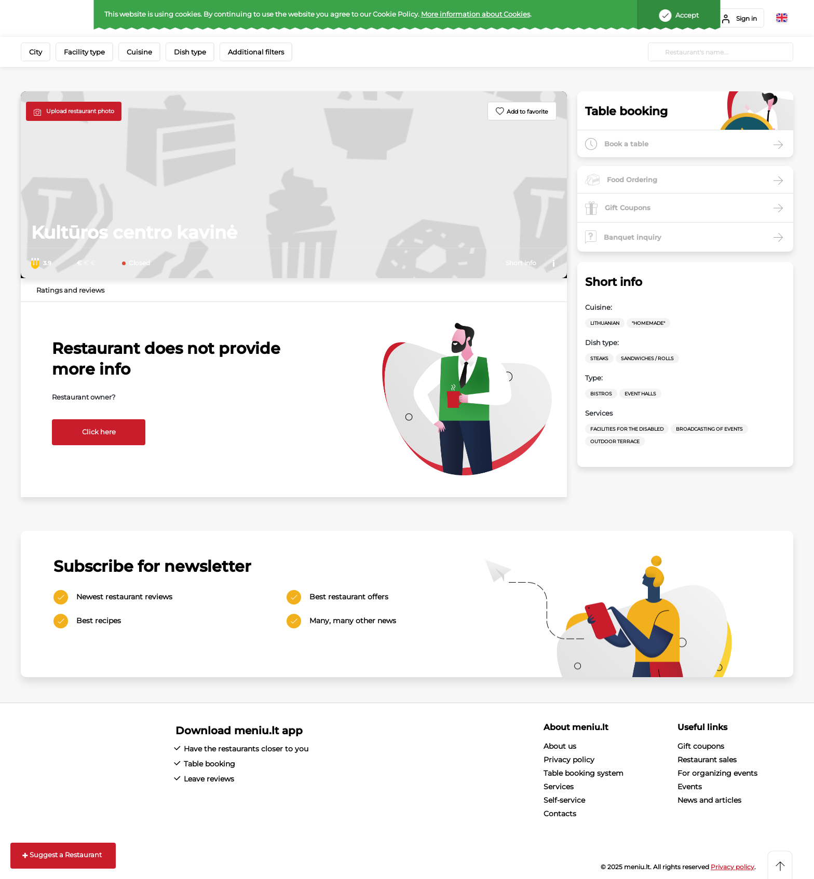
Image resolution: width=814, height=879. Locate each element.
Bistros (601, 393)
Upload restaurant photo (80, 111)
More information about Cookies (475, 14)
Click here (99, 432)
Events (689, 786)
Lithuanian (604, 323)
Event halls (640, 393)
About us (560, 746)
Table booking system (583, 773)
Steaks (599, 358)
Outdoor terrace (615, 441)
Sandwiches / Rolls (647, 358)
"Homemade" (648, 323)
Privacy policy (569, 759)
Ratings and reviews (70, 290)
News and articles (709, 800)
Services (559, 786)
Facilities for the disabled (626, 429)
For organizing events (717, 773)
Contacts (560, 813)
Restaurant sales (707, 759)
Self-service (564, 800)
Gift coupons (700, 746)
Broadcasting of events (709, 429)
